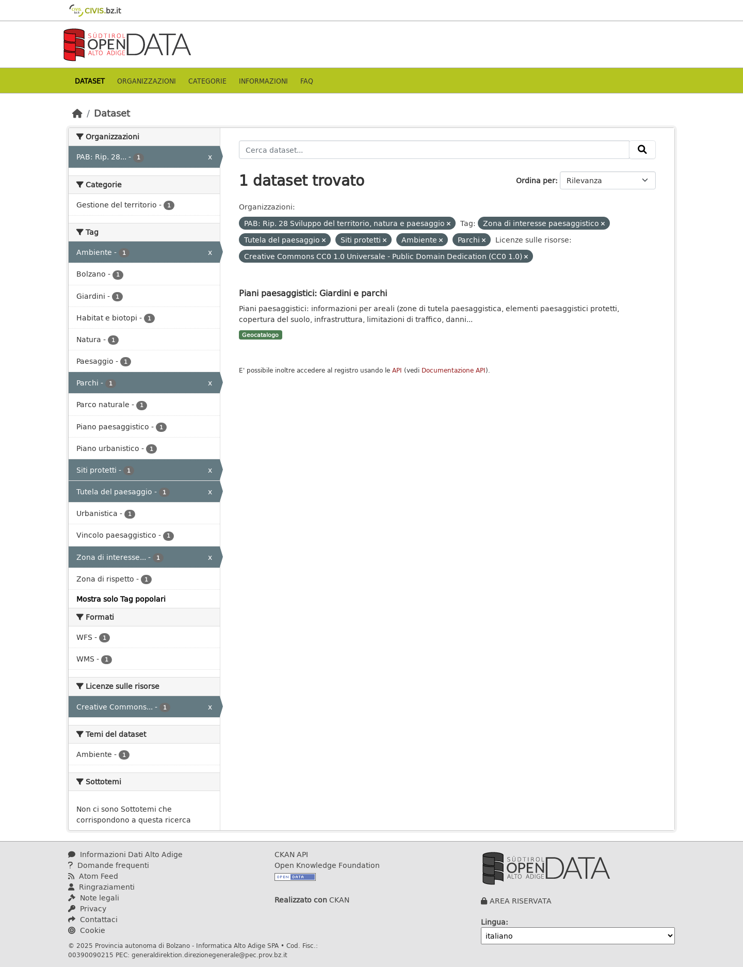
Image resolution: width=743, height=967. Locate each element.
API (397, 370)
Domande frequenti (108, 865)
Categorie (207, 80)
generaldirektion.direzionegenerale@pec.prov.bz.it (209, 954)
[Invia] (642, 149)
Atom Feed (93, 876)
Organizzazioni (146, 80)
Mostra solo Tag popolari (121, 598)
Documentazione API (454, 370)
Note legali (93, 897)
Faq (306, 80)
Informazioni (263, 80)
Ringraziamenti (101, 886)
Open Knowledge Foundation (327, 865)
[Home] (77, 113)
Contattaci (93, 919)
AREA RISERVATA (521, 900)
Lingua (493, 921)
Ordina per (535, 180)
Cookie (86, 930)
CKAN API (291, 854)
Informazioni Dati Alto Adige (125, 854)
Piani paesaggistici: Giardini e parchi (313, 292)
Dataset (90, 80)
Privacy (87, 908)
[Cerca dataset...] (434, 149)
